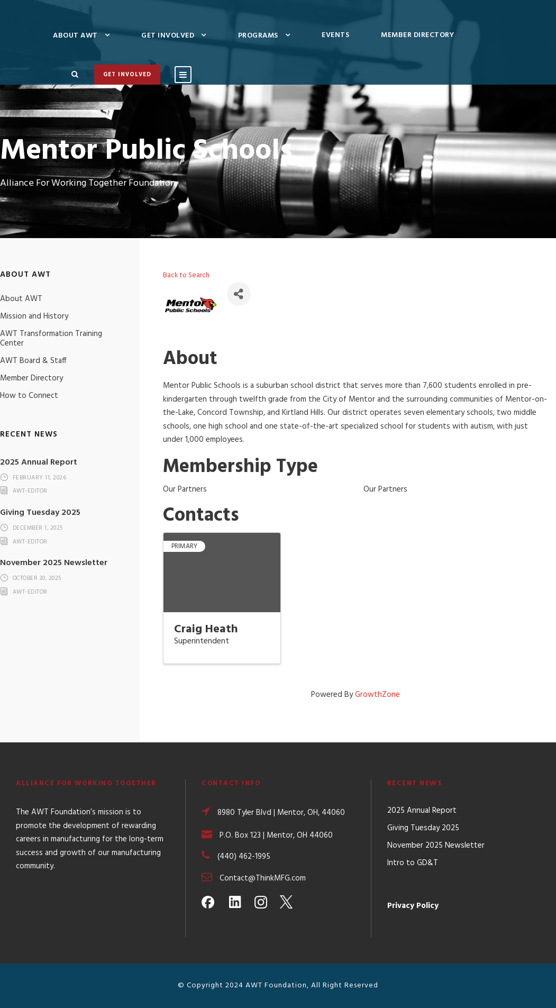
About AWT (75, 36)
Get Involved (167, 36)
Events (335, 35)
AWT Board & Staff (33, 361)
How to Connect (29, 395)
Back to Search (186, 275)
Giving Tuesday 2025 (40, 513)
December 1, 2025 (38, 528)
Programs (258, 36)
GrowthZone (377, 694)
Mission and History (34, 316)
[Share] (239, 294)
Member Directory (417, 35)
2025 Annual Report (38, 462)
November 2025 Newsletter (53, 563)
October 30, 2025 (37, 579)
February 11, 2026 (40, 478)
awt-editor (30, 491)
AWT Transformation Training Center (51, 339)
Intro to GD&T (412, 863)
